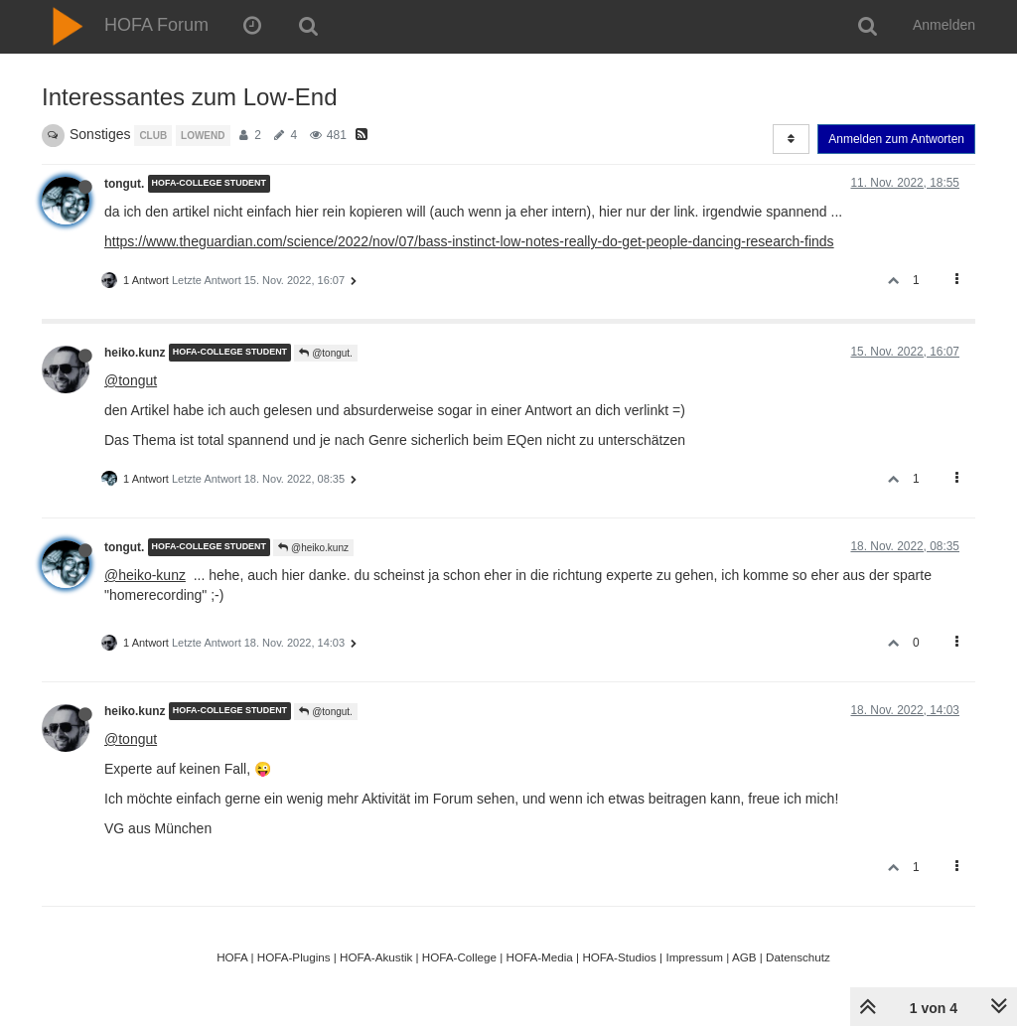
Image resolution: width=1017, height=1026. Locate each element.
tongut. (124, 184)
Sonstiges (100, 134)
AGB (744, 957)
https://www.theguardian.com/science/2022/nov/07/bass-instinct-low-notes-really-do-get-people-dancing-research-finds (469, 241)
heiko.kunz (134, 353)
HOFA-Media (539, 957)
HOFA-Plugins (294, 957)
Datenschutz (798, 957)
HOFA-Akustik (376, 957)
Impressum (694, 957)
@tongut (130, 380)
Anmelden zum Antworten (896, 139)
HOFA (232, 957)
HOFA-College (459, 957)
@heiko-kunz (145, 575)
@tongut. (326, 353)
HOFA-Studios (619, 957)
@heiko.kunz (313, 547)
